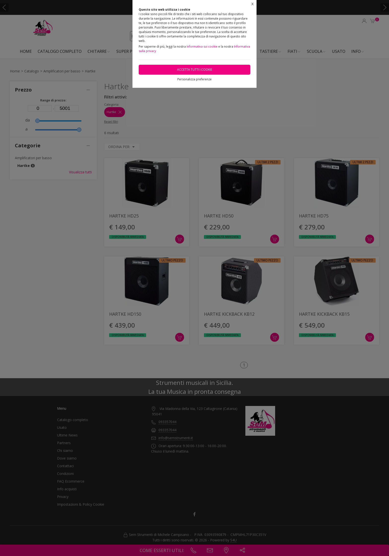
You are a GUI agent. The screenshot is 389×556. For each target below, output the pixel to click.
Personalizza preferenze (194, 79)
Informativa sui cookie (202, 46)
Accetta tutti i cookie (194, 69)
